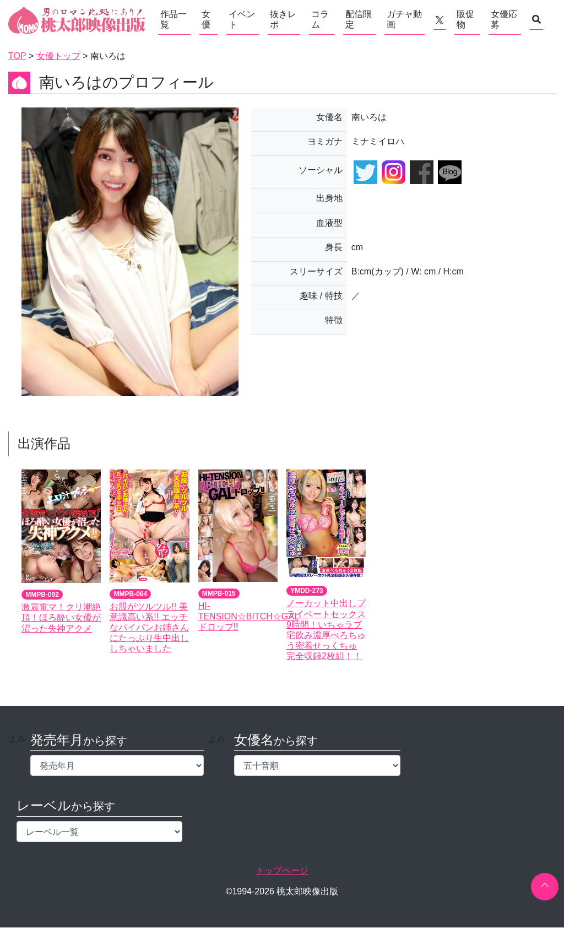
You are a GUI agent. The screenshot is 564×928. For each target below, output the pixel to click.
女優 (206, 19)
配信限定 (358, 19)
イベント (242, 19)
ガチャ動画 (404, 19)
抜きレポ (283, 19)
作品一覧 (173, 19)
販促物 (465, 19)
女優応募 (504, 19)
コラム (320, 19)
